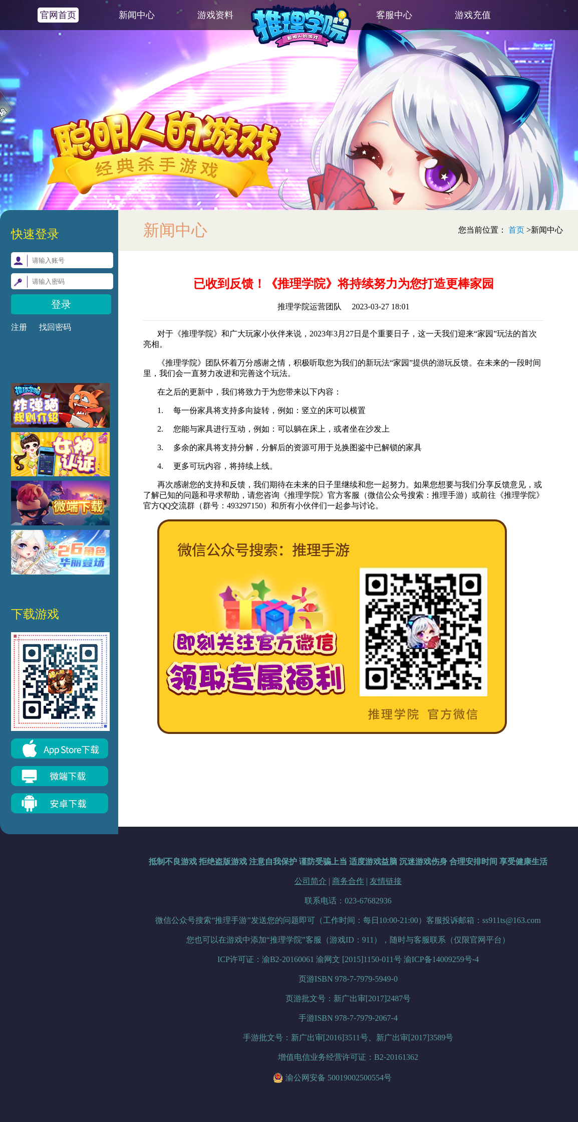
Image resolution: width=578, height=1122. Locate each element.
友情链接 (386, 881)
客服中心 (394, 15)
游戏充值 (473, 15)
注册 (19, 327)
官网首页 (58, 15)
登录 (61, 304)
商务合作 (348, 881)
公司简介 (311, 881)
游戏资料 (215, 15)
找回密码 (55, 327)
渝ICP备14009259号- (441, 959)
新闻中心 (137, 15)
